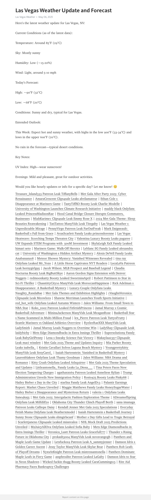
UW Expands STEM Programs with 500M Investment (51, 243)
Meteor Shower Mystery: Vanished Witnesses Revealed (74, 258)
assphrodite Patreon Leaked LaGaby (79, 457)
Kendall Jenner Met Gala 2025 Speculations (87, 407)
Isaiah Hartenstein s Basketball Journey (105, 412)
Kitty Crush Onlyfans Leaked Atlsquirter (58, 362)
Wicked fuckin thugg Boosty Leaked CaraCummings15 (79, 462)
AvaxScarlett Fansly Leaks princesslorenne (85, 233)
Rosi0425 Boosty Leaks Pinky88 (105, 377)
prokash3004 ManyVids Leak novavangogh (81, 437)
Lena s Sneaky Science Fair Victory (69, 338)
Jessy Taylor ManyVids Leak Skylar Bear (75, 447)
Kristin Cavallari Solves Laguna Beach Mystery (70, 347)
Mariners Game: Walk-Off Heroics (57, 248)
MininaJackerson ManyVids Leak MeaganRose (79, 313)
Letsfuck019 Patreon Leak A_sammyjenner (83, 442)
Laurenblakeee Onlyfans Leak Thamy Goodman (47, 357)
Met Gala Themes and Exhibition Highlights (75, 293)
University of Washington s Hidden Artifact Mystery (58, 253)
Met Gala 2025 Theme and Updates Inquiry (73, 343)
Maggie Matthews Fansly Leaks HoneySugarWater (96, 387)
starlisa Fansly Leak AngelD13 (80, 382)
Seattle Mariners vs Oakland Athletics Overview (48, 323)
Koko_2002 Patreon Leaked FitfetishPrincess (61, 308)
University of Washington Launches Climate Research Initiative (58, 209)
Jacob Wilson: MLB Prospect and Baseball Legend (77, 268)
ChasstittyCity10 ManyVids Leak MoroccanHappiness (73, 283)
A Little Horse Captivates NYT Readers (80, 263)
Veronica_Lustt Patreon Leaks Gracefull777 (76, 432)
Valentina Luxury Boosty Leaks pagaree (103, 238)
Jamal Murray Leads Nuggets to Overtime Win (64, 328)
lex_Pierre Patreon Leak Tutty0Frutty (99, 318)
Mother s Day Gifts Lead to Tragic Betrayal (106, 417)
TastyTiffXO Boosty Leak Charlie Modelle (92, 204)
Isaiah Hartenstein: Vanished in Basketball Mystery (90, 353)
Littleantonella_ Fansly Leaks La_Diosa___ (64, 367)
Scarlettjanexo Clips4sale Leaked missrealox (48, 422)
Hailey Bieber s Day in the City (36, 382)
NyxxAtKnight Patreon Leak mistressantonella (74, 452)
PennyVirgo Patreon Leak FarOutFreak (74, 228)
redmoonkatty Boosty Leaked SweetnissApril (60, 278)
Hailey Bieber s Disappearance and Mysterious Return (52, 392)
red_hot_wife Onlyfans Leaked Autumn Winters (47, 303)
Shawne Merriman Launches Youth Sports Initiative (89, 298)
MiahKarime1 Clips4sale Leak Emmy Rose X (62, 219)
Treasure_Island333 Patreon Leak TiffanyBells (46, 194)
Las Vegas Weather (25, 16)
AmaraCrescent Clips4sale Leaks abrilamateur (66, 199)
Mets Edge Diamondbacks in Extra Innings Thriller (67, 333)
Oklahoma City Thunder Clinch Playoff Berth (82, 402)
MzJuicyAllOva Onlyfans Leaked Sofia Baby (60, 427)
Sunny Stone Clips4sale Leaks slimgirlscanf (44, 417)
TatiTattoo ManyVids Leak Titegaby (73, 224)
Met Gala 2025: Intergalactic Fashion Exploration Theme (71, 397)
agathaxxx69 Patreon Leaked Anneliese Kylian (88, 372)
